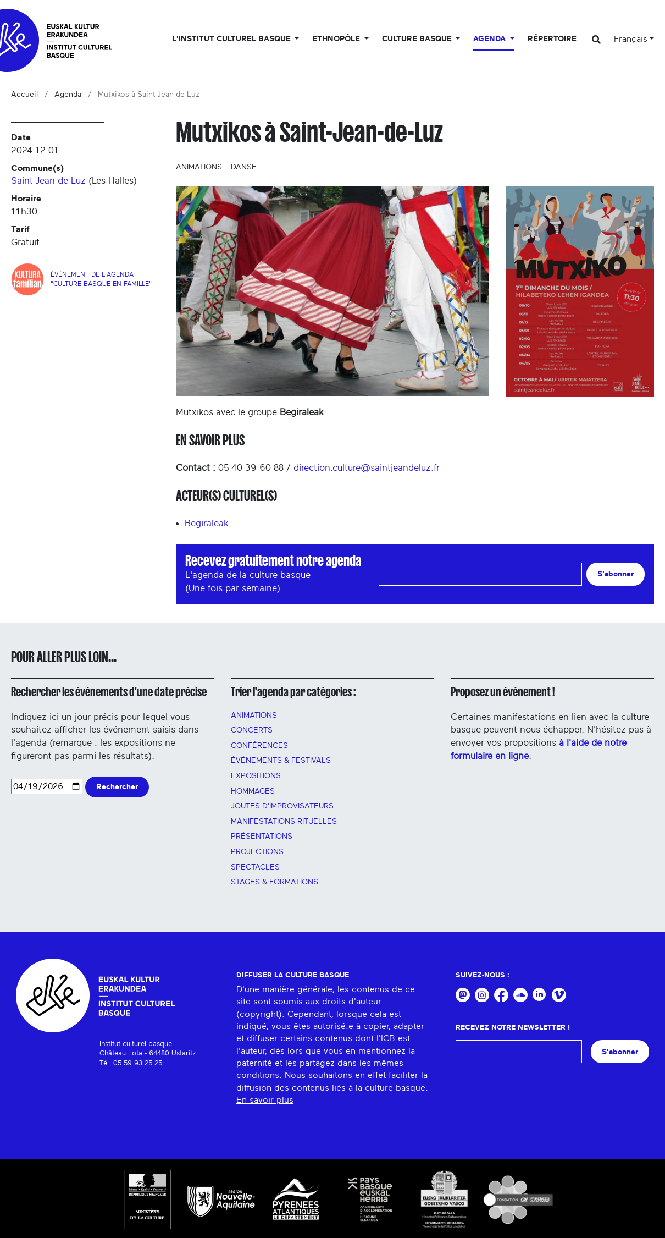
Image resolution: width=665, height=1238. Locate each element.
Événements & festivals (281, 760)
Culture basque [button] (418, 39)
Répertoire (552, 39)
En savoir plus (264, 1100)
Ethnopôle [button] (337, 39)
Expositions (256, 776)
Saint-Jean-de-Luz (48, 180)
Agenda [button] (490, 39)
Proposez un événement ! (503, 691)
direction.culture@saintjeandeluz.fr (365, 467)
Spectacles (255, 867)
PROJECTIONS (257, 852)
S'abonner (615, 574)
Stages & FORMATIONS (274, 882)
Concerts (252, 730)
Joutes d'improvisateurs (282, 806)
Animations (199, 167)
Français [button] (630, 39)
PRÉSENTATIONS (261, 836)
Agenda (67, 94)
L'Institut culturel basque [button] (232, 39)
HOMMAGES (253, 791)
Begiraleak (207, 523)
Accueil (24, 94)
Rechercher (117, 787)
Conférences (259, 746)
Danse (244, 167)
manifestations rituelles (284, 822)
